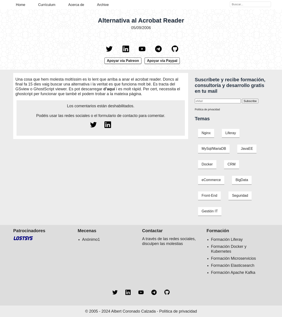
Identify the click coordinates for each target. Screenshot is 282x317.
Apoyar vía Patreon (123, 61)
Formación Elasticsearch (232, 265)
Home (20, 5)
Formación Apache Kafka (233, 272)
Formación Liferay (227, 239)
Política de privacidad (207, 109)
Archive (103, 5)
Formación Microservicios (233, 258)
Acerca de (76, 5)
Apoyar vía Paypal (162, 61)
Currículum (46, 5)
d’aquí (109, 89)
